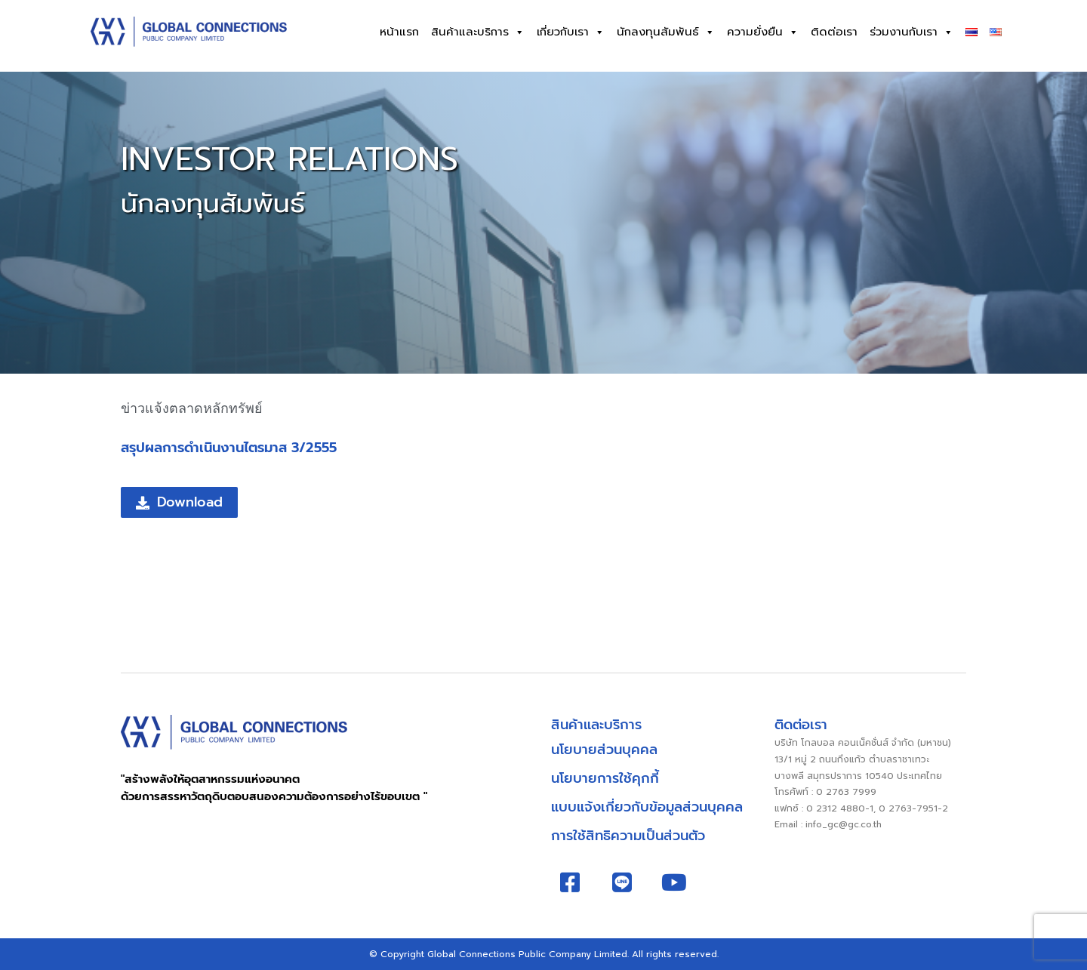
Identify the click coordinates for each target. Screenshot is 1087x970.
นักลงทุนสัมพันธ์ (666, 32)
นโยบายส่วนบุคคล (604, 749)
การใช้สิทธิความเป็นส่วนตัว (628, 835)
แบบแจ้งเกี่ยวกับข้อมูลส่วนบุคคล (647, 807)
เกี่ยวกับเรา (571, 32)
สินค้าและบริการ (478, 32)
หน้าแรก (399, 31)
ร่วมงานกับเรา (911, 32)
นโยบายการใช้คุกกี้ (605, 778)
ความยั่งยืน (763, 32)
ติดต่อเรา (834, 31)
